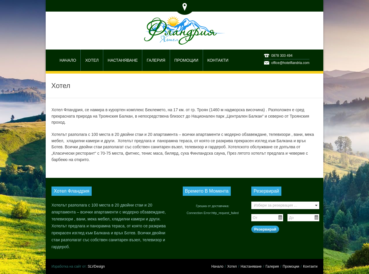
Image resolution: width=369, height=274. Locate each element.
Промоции (291, 266)
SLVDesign (96, 266)
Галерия (272, 266)
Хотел (232, 266)
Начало (217, 266)
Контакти (310, 266)
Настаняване (251, 266)
